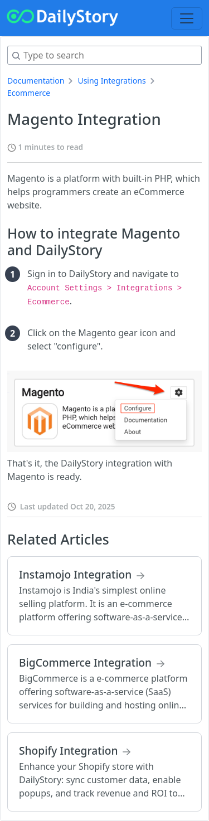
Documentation (35, 80)
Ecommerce (28, 93)
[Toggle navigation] (186, 18)
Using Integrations (111, 80)
